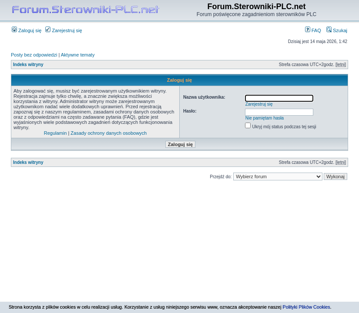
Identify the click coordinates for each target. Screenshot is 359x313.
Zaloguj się (26, 30)
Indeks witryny (28, 64)
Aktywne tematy (78, 54)
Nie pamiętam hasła (264, 118)
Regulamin (55, 133)
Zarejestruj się (63, 30)
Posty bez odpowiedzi (34, 54)
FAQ (313, 30)
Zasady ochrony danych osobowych (108, 133)
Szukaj (336, 30)
